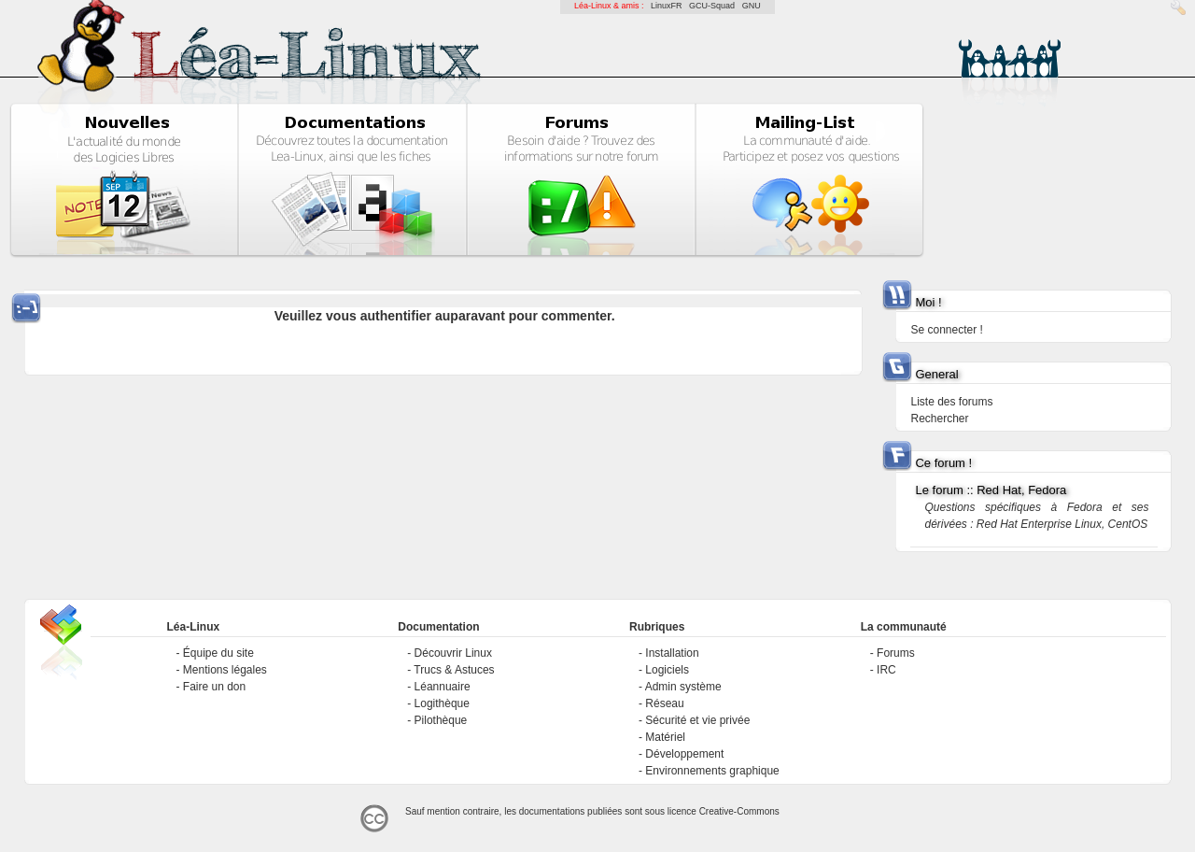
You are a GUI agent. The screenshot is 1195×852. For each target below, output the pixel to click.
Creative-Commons (739, 811)
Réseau (664, 703)
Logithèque (442, 703)
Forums (896, 653)
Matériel (665, 737)
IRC (886, 669)
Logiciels (667, 669)
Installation (671, 653)
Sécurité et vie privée (697, 720)
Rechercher (939, 418)
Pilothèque (441, 720)
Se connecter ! (946, 329)
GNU (751, 5)
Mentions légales (225, 669)
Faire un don (214, 686)
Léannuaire (443, 686)
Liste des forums (951, 401)
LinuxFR (666, 5)
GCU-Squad (712, 5)
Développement (684, 753)
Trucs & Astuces (454, 669)
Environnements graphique (712, 770)
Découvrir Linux (453, 653)
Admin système (683, 686)
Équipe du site (218, 653)
